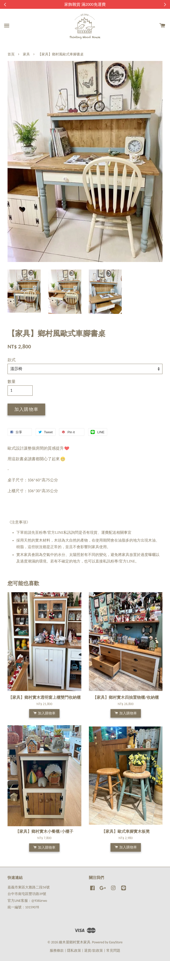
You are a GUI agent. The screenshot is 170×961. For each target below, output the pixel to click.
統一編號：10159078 (23, 907)
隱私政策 (74, 950)
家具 (26, 54)
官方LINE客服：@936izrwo (27, 901)
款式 (12, 359)
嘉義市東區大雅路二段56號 (29, 887)
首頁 (11, 54)
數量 (12, 381)
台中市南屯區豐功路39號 (27, 894)
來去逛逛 (113, 4)
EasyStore (116, 942)
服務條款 (57, 950)
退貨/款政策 (93, 950)
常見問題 (113, 950)
